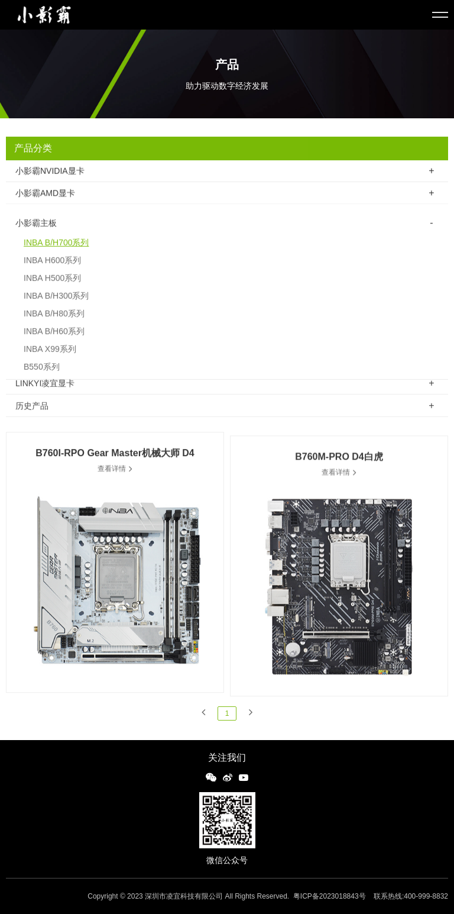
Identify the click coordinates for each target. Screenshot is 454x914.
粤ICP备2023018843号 (329, 896)
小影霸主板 (36, 231)
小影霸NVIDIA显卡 (50, 171)
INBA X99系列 (50, 357)
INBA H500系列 (52, 286)
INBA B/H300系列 (56, 304)
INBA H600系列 (52, 268)
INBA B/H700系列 (56, 251)
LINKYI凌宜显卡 (44, 384)
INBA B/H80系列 (54, 322)
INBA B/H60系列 (54, 339)
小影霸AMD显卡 (45, 194)
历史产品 (31, 407)
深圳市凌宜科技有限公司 (184, 896)
